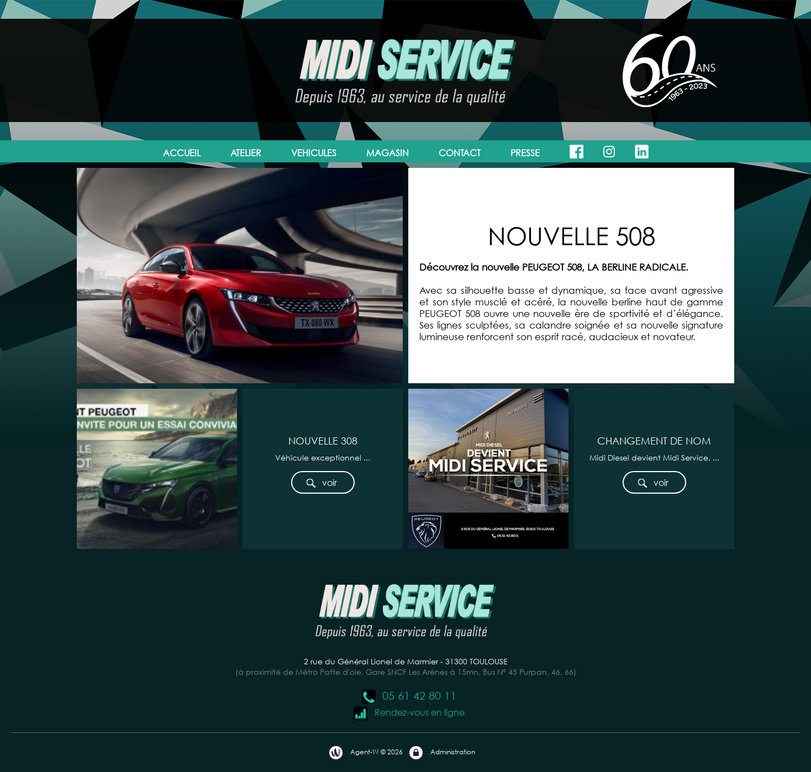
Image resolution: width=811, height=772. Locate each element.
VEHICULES (313, 152)
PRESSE (525, 152)
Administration (441, 752)
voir (321, 483)
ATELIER (245, 152)
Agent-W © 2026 (365, 752)
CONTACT (460, 152)
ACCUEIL (182, 152)
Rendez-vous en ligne (408, 712)
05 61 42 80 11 (408, 695)
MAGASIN (387, 152)
